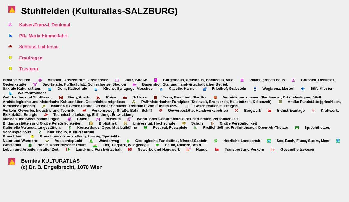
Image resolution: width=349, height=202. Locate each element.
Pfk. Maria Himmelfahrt (43, 35)
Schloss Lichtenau (38, 46)
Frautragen (30, 58)
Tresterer (28, 68)
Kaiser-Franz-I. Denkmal (44, 24)
